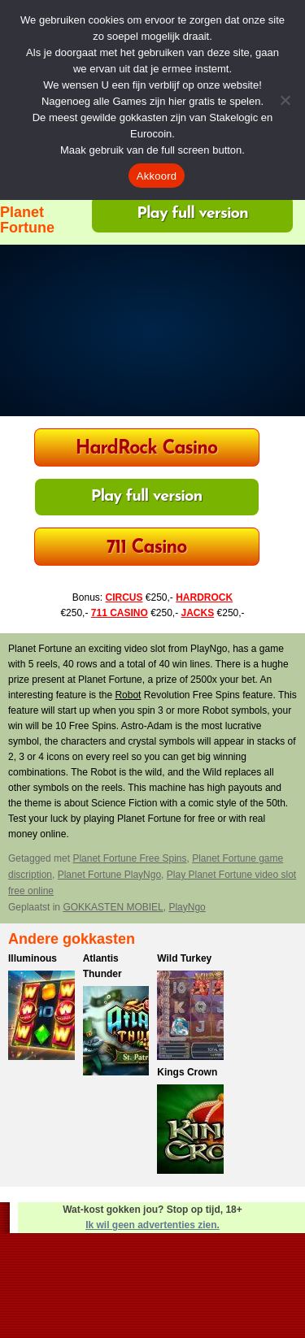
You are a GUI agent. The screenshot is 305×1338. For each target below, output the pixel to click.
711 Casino (147, 548)
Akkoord (156, 176)
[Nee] (285, 100)
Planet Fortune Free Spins (129, 858)
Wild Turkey (184, 958)
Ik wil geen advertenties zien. (152, 1225)
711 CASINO (119, 613)
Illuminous (32, 958)
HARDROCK (204, 597)
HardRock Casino (146, 449)
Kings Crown (187, 1072)
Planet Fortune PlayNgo (109, 874)
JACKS (198, 613)
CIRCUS (123, 597)
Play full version (192, 214)
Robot (128, 695)
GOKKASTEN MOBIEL (113, 907)
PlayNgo (186, 907)
